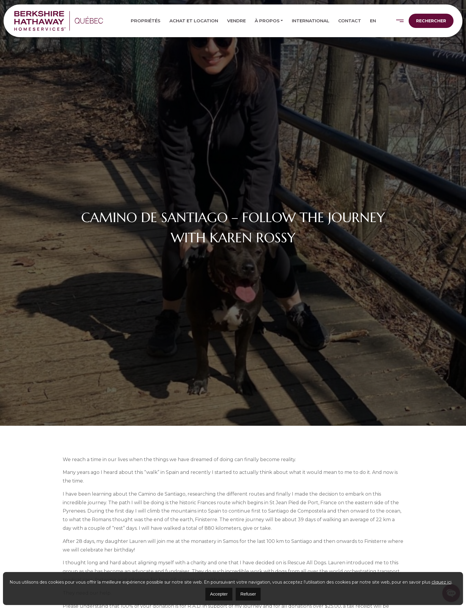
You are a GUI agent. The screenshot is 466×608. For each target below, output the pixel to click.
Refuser (248, 593)
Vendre (236, 20)
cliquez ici (441, 582)
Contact (349, 20)
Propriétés (145, 20)
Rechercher (431, 20)
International (310, 20)
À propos (267, 20)
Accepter (219, 593)
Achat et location (193, 20)
